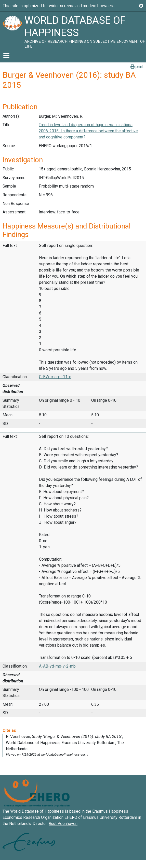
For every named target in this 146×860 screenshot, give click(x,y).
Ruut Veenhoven (63, 823)
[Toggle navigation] (6, 55)
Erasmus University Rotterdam (110, 817)
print (136, 66)
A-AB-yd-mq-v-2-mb (57, 666)
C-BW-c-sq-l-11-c (55, 376)
